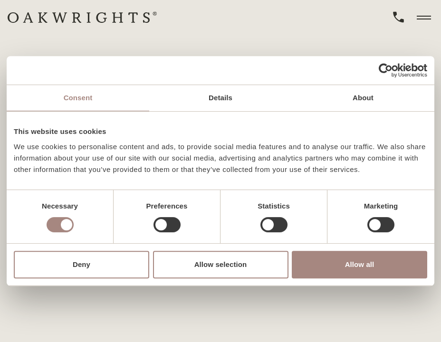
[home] (82, 17)
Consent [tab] (78, 98)
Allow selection (220, 264)
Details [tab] (220, 98)
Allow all (359, 264)
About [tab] (363, 98)
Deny (81, 264)
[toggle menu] (423, 17)
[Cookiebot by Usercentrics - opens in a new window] (385, 70)
